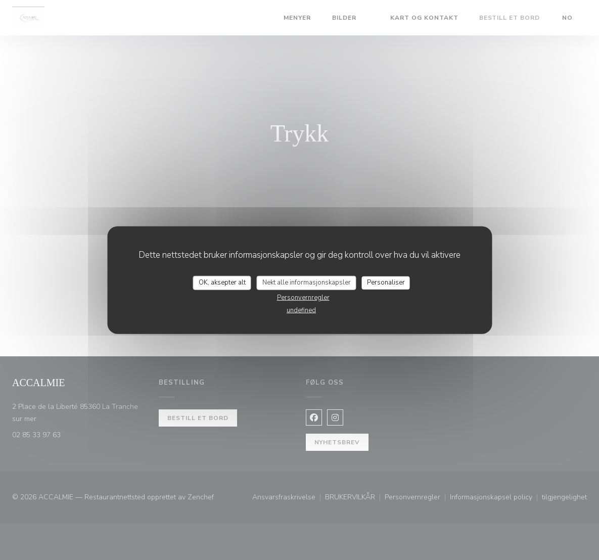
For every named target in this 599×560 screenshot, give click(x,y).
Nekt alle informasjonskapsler (306, 282)
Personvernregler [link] (303, 297)
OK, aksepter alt (222, 282)
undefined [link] (301, 309)
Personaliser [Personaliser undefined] (386, 282)
